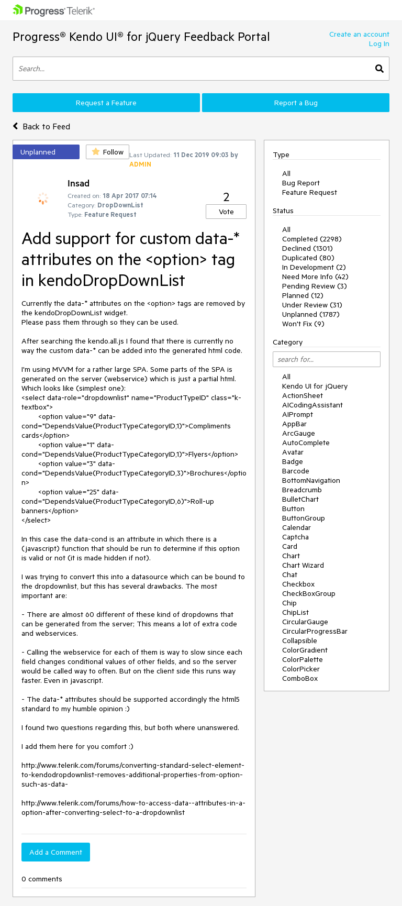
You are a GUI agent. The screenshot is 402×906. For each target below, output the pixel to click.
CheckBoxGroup (309, 593)
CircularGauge (305, 621)
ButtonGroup (303, 518)
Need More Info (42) (315, 276)
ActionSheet (302, 395)
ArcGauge (298, 433)
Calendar (296, 527)
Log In (379, 43)
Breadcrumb (302, 489)
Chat (289, 574)
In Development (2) (314, 267)
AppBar (294, 423)
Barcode (295, 471)
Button (293, 508)
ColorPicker (301, 668)
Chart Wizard (303, 565)
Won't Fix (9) (303, 323)
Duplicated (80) (308, 257)
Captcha (295, 537)
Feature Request (309, 192)
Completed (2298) (312, 239)
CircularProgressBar (315, 631)
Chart (291, 555)
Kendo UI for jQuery (315, 386)
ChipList (295, 612)
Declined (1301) (307, 248)
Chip (289, 602)
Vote (226, 211)
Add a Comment (55, 852)
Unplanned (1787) (311, 314)
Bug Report (301, 182)
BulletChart (300, 499)
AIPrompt (297, 414)
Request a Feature (106, 102)
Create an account (359, 34)
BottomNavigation (311, 480)
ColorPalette (302, 659)
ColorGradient (305, 650)
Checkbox (298, 584)
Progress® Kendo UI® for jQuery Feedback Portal (141, 36)
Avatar (293, 452)
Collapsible (299, 640)
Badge (292, 461)
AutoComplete (306, 442)
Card (289, 546)
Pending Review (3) (314, 286)
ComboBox (300, 678)
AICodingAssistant (312, 405)
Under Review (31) (312, 305)
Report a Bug (296, 102)
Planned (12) (302, 295)
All (286, 173)
